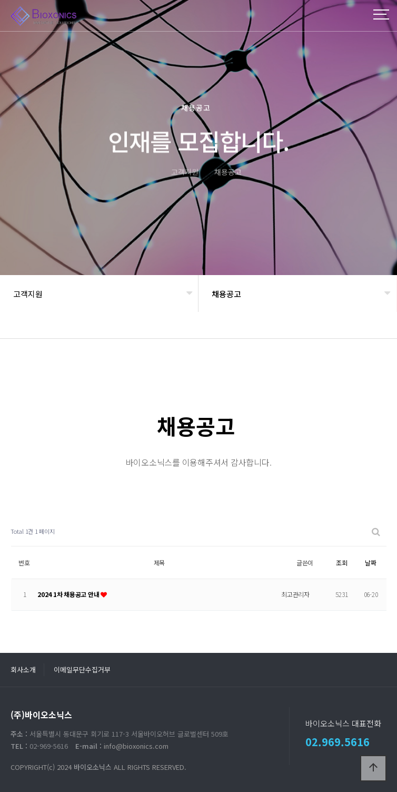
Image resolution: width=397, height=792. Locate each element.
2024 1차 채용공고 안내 (69, 594)
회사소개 (23, 669)
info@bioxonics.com (136, 746)
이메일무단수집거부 (82, 669)
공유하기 (372, 329)
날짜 (370, 562)
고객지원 (28, 293)
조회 (342, 562)
